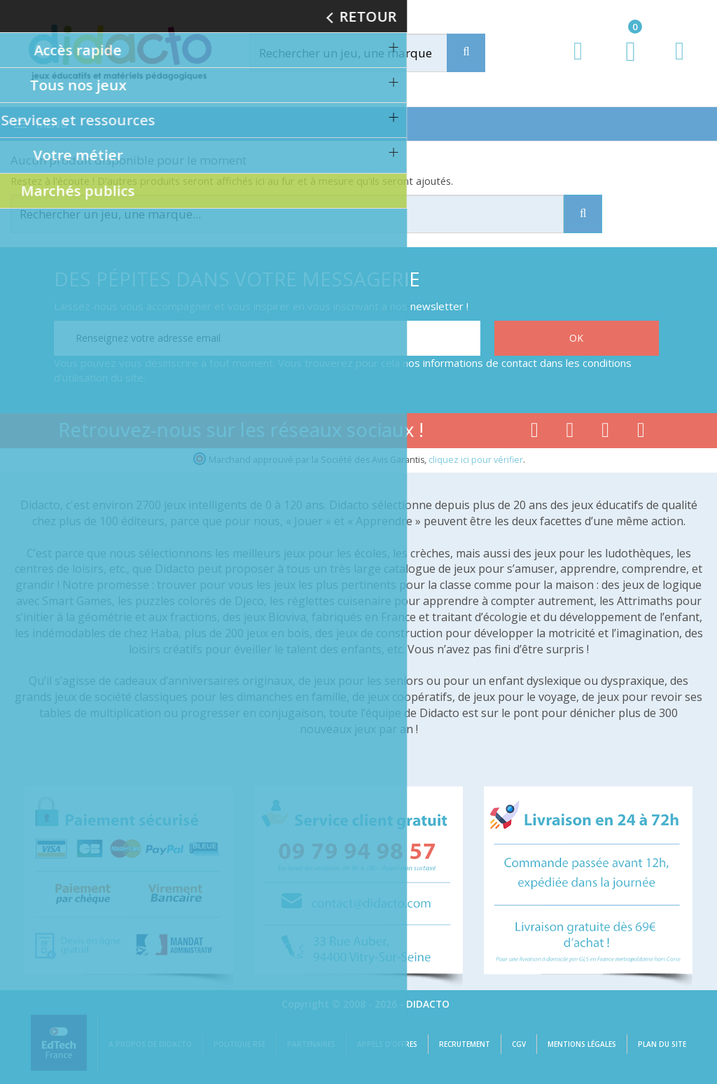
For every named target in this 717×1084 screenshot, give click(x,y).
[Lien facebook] (534, 433)
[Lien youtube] (570, 433)
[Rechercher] (361, 53)
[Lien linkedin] (641, 433)
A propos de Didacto (150, 1044)
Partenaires (311, 1044)
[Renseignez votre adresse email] (267, 338)
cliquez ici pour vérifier (476, 460)
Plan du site (662, 1044)
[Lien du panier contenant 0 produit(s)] (623, 64)
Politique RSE (239, 1044)
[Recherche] (466, 53)
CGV (519, 1044)
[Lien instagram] (605, 433)
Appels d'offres (387, 1044)
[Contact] (679, 64)
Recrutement (464, 1044)
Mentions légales (582, 1044)
